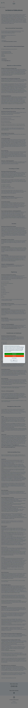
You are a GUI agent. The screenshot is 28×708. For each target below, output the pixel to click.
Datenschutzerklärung (15, 361)
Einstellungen (14, 358)
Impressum (12, 361)
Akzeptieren (14, 353)
